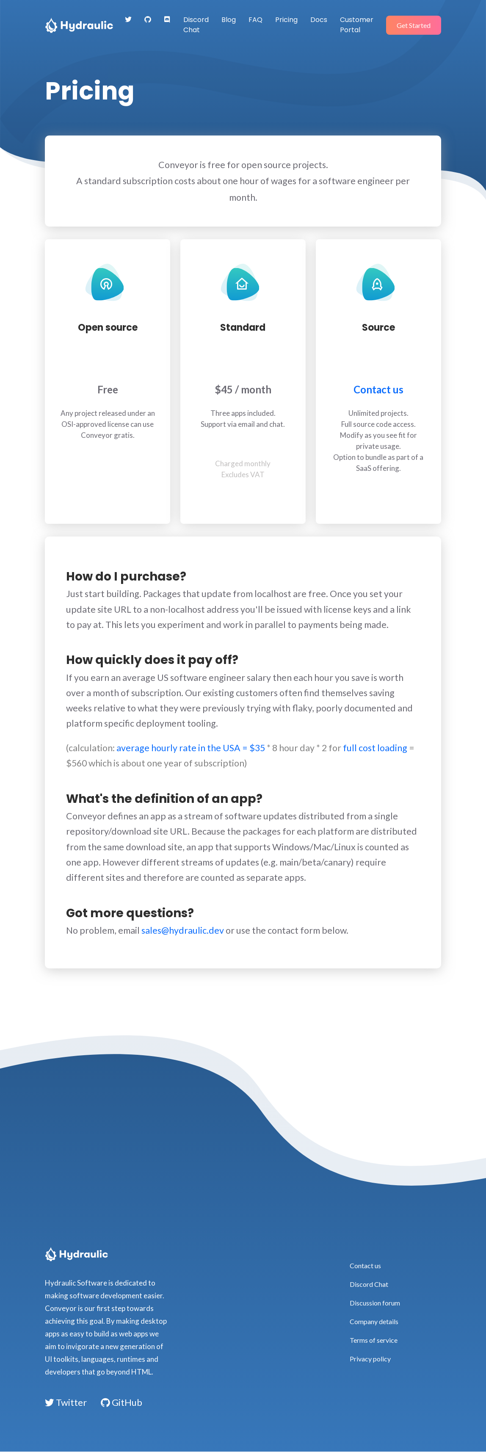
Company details (374, 1321)
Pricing (286, 20)
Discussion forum (375, 1303)
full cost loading (375, 747)
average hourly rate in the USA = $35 (190, 747)
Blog (228, 20)
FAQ (255, 20)
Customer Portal (356, 25)
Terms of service (374, 1340)
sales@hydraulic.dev (182, 930)
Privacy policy (370, 1359)
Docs (318, 20)
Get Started (414, 25)
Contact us (378, 392)
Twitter (66, 1402)
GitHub (121, 1402)
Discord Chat (196, 25)
